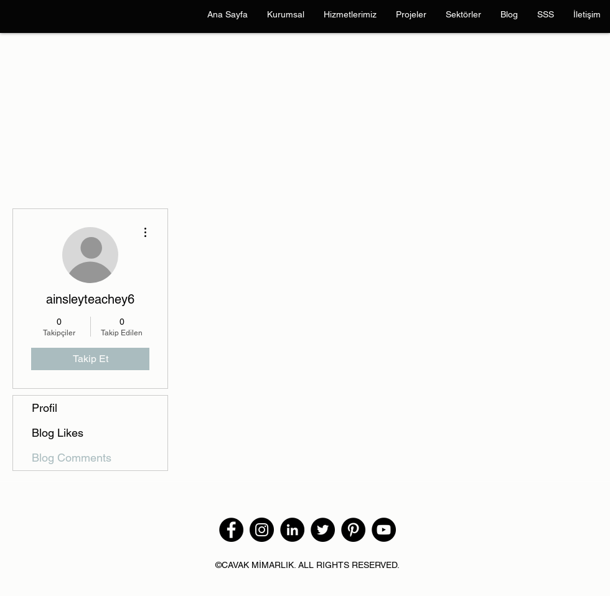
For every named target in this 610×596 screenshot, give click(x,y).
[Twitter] (323, 530)
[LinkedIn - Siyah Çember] (292, 530)
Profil (44, 407)
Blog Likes (57, 432)
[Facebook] (231, 530)
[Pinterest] (353, 530)
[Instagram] (262, 530)
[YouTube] (384, 530)
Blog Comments (71, 457)
